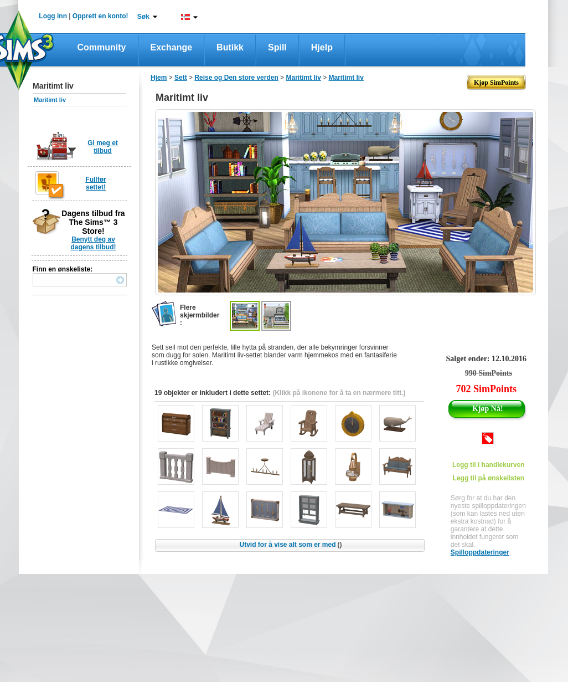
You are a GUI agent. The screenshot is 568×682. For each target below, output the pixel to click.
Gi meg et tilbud (102, 147)
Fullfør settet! (95, 183)
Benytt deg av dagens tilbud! (93, 243)
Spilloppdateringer (480, 552)
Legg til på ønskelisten (488, 478)
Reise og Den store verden (236, 77)
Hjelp (322, 47)
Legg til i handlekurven (488, 465)
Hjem (159, 77)
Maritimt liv (50, 99)
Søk (143, 16)
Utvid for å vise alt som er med (290, 544)
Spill (277, 47)
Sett (180, 77)
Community (102, 47)
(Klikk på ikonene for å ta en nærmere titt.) (338, 393)
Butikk (230, 47)
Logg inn (53, 16)
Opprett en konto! (100, 16)
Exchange (172, 47)
